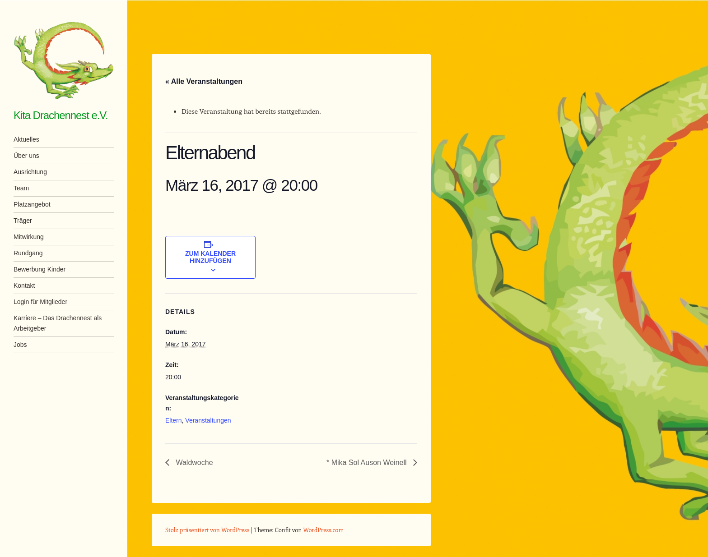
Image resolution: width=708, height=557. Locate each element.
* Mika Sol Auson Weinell (367, 462)
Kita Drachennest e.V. (61, 115)
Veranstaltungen (208, 420)
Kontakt (24, 285)
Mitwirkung (29, 236)
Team (21, 188)
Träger (23, 220)
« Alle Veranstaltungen (203, 81)
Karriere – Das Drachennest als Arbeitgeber (58, 323)
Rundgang (28, 253)
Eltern (173, 420)
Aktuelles (26, 139)
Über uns (26, 155)
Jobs (20, 344)
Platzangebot (32, 204)
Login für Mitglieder (40, 301)
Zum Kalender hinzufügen (210, 257)
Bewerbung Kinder (39, 269)
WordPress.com (323, 530)
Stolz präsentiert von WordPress (207, 530)
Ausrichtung (30, 171)
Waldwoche (193, 462)
